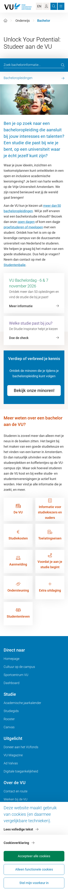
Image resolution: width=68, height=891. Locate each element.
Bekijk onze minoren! (34, 390)
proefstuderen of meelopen (23, 227)
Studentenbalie (15, 265)
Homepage (11, 659)
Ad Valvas (11, 763)
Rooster (9, 719)
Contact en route (15, 791)
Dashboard (11, 683)
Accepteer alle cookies (34, 856)
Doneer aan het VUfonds (21, 747)
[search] (62, 65)
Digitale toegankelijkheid (21, 771)
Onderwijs (22, 20)
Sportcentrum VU (16, 675)
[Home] (5, 20)
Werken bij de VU (15, 799)
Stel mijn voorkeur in (34, 883)
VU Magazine (13, 755)
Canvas (9, 727)
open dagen (26, 222)
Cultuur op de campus (19, 667)
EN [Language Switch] (39, 6)
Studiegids (11, 711)
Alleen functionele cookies (34, 869)
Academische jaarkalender (22, 703)
